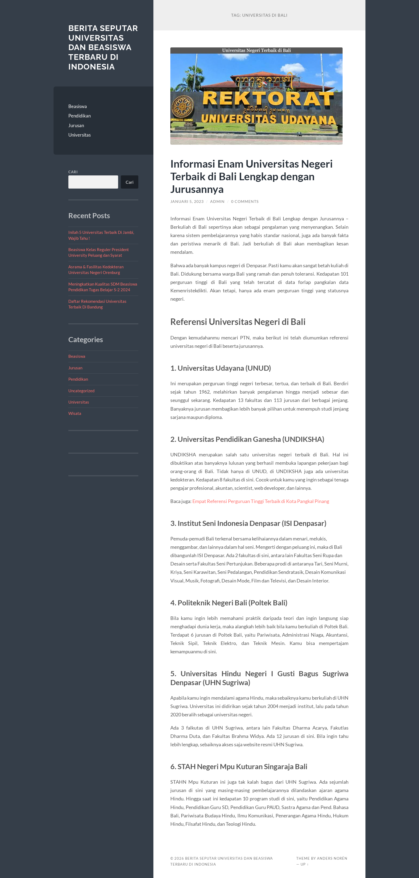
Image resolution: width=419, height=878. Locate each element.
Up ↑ (305, 864)
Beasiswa (77, 106)
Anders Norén (332, 858)
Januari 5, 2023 (187, 201)
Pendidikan (79, 116)
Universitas (79, 135)
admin (217, 201)
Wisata (74, 413)
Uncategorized (81, 390)
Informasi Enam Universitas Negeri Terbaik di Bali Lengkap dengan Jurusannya (251, 176)
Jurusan (76, 125)
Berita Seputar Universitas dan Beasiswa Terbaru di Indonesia (103, 47)
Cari (73, 172)
